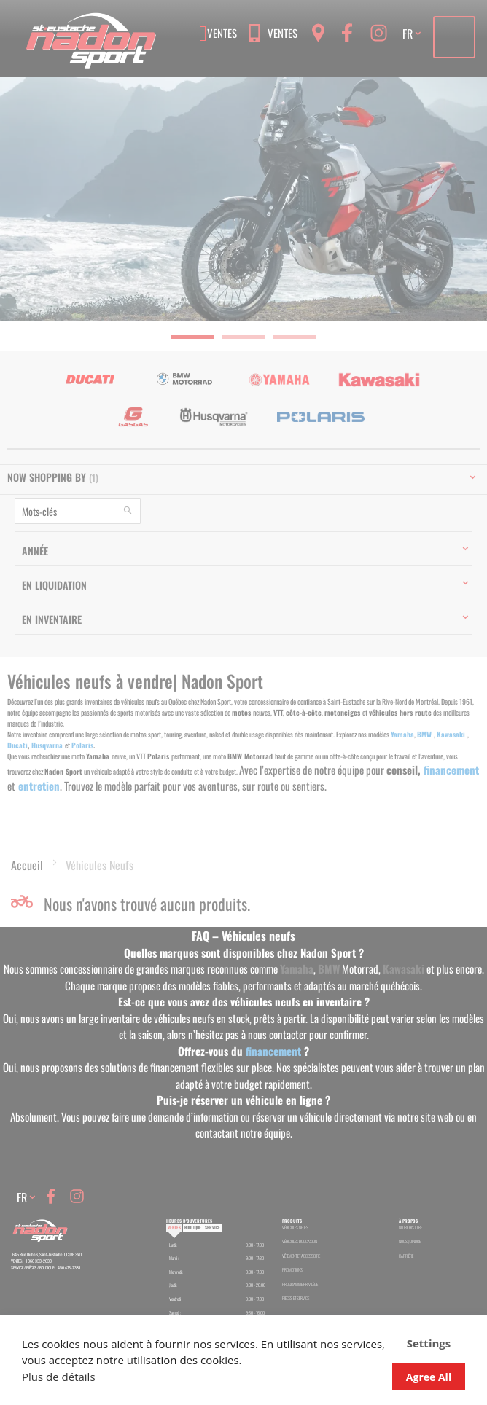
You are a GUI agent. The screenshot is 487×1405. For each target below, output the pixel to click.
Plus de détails (59, 1376)
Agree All (428, 1377)
